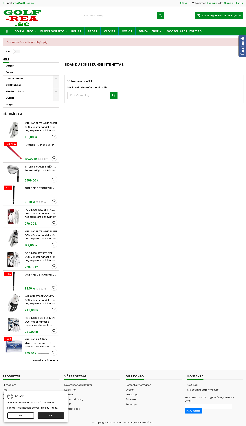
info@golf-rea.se (23, 3)
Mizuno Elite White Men (41, 123)
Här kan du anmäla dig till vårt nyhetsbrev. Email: (209, 399)
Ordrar (130, 389)
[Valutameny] (185, 3)
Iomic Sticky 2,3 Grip (39, 144)
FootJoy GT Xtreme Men (41, 253)
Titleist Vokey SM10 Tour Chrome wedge (41, 166)
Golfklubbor (24, 31)
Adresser (131, 399)
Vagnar (109, 31)
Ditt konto (135, 376)
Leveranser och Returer (78, 385)
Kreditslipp (132, 394)
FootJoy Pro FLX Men (40, 318)
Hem (6, 59)
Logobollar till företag (184, 31)
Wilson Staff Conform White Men (41, 296)
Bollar (76, 31)
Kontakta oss (72, 409)
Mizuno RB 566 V (36, 339)
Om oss (69, 394)
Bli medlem (9, 385)
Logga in (212, 3)
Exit (21, 415)
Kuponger (132, 404)
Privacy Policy (48, 407)
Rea (5, 389)
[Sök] (123, 15)
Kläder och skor (52, 31)
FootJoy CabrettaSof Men (41, 209)
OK (51, 415)
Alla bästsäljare (45, 360)
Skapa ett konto (233, 3)
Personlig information (138, 385)
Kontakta (195, 376)
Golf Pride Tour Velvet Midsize (41, 274)
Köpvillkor (70, 389)
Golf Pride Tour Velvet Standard (41, 188)
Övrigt (127, 31)
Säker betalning (73, 399)
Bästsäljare (13, 114)
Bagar (92, 31)
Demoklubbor (149, 31)
